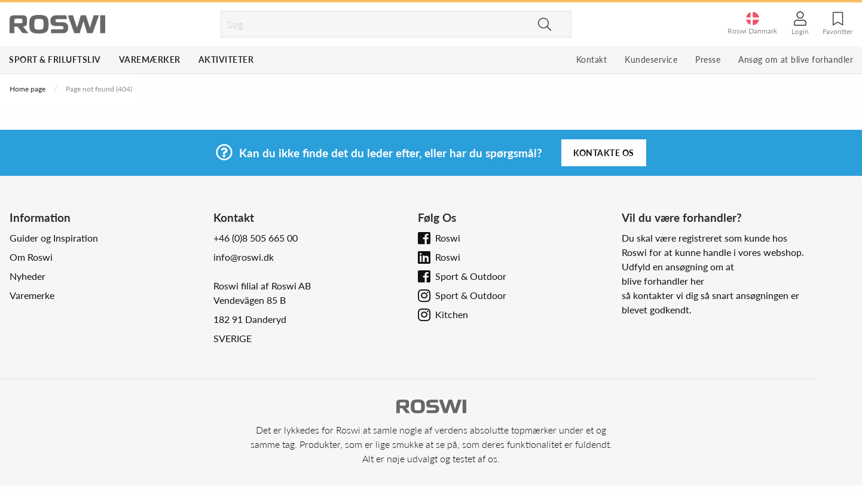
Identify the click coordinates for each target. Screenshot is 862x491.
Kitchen (451, 314)
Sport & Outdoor (470, 276)
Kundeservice (651, 59)
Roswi (447, 237)
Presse (707, 59)
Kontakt (591, 59)
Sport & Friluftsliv (55, 59)
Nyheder (27, 276)
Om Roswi (31, 257)
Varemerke (32, 295)
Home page (27, 88)
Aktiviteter (226, 59)
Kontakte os (603, 153)
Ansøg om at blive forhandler (795, 59)
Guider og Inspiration (54, 237)
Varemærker (150, 59)
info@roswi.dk (243, 257)
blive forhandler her (663, 280)
